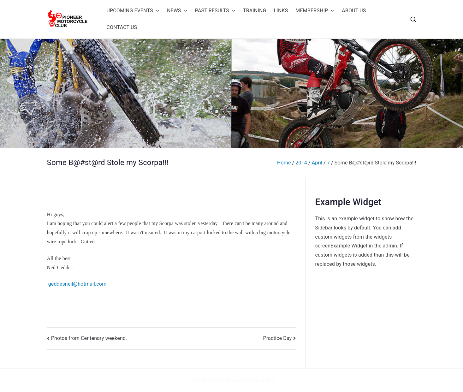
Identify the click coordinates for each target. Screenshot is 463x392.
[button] (156, 10)
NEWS (177, 10)
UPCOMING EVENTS (133, 10)
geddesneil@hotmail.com (77, 284)
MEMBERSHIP (314, 10)
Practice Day (277, 338)
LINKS (281, 11)
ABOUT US (354, 11)
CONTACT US (122, 27)
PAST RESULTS (215, 10)
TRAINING (254, 11)
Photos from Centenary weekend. (89, 338)
